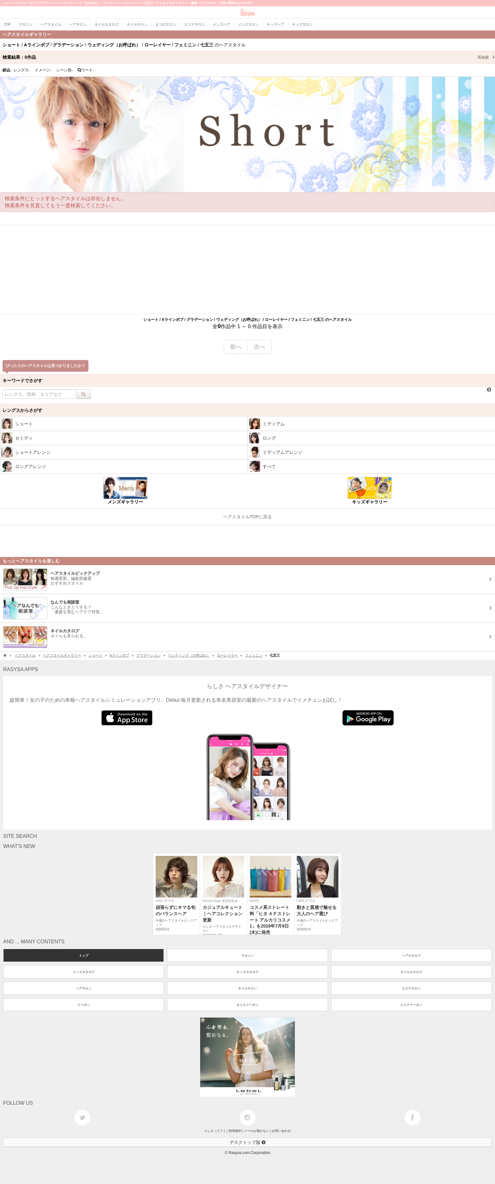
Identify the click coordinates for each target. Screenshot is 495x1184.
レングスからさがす (22, 410)
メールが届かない (256, 1131)
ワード (86, 70)
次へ (259, 347)
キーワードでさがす (22, 380)
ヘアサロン (84, 988)
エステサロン (411, 988)
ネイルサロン (247, 988)
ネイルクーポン (247, 1005)
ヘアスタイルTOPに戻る (247, 516)
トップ (83, 955)
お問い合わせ (281, 1131)
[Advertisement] (247, 269)
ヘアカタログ (411, 955)
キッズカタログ (247, 972)
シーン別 (64, 70)
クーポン (83, 1005)
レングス (22, 70)
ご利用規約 (234, 1131)
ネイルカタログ (411, 972)
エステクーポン (411, 1005)
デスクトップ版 (247, 1142)
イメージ (43, 70)
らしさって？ (213, 1131)
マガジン (247, 955)
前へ (236, 347)
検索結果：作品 (249, 57)
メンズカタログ (84, 972)
